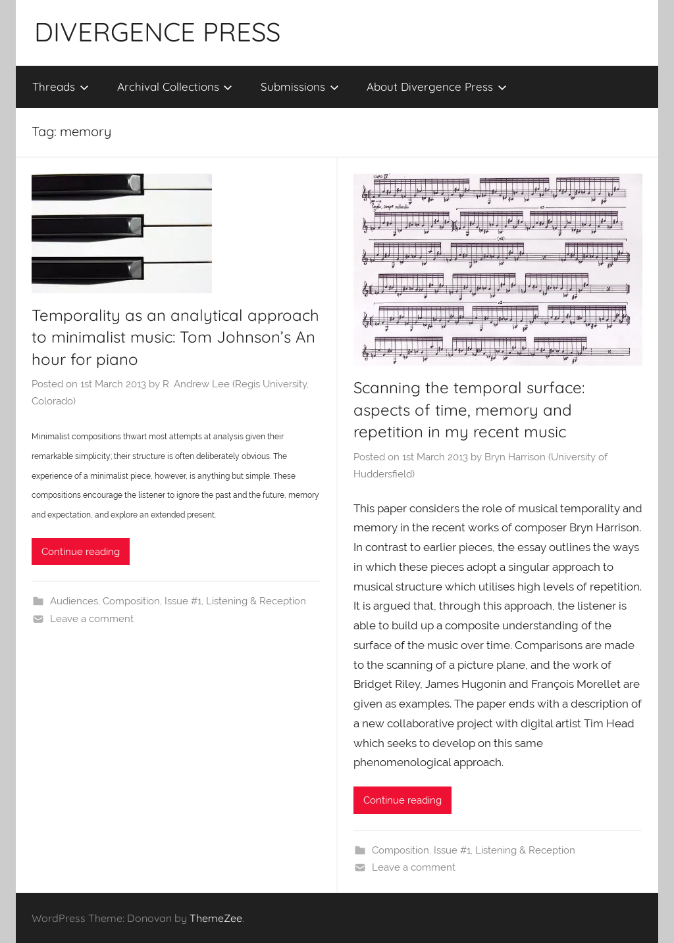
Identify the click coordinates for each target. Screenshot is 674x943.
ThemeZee (216, 918)
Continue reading (80, 552)
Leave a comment (92, 619)
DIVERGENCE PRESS (157, 31)
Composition (131, 601)
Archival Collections (175, 86)
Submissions (300, 86)
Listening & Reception (256, 601)
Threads (60, 86)
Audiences (74, 601)
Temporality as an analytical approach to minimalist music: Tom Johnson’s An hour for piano (175, 337)
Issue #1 (183, 601)
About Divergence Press (437, 86)
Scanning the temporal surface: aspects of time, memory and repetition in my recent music (468, 409)
